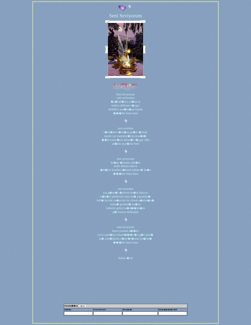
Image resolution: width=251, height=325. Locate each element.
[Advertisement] (125, 281)
